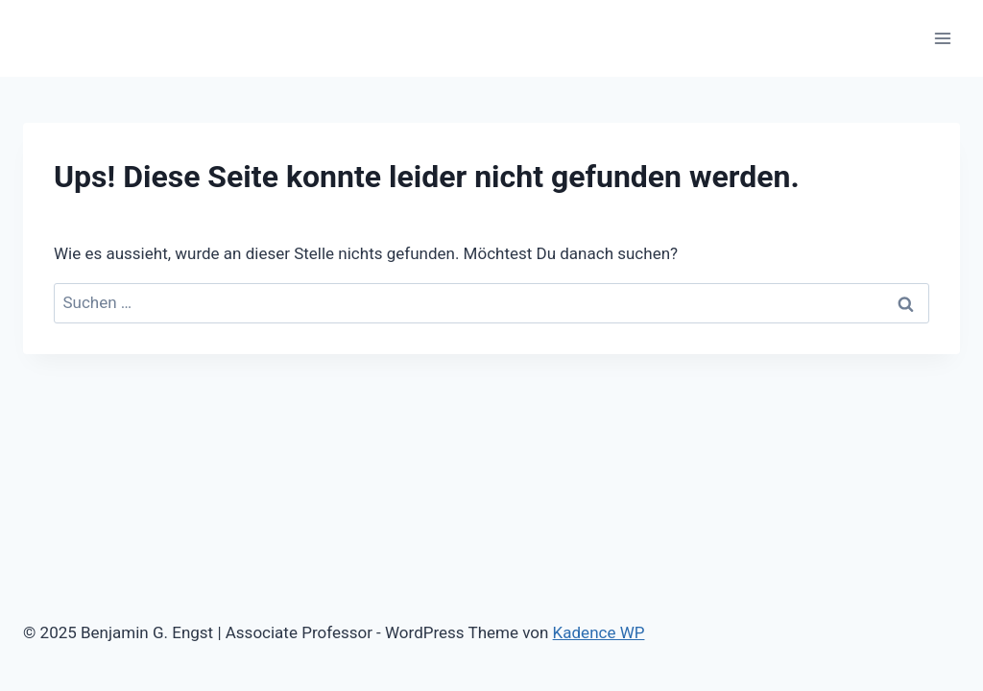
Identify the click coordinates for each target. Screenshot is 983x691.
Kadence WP (599, 632)
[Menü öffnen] (942, 38)
